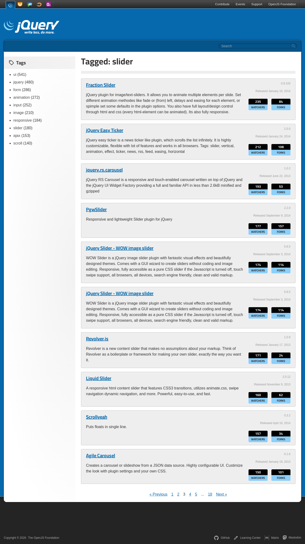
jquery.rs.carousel (104, 169)
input (17, 105)
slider (17, 128)
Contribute (222, 4)
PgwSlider (96, 209)
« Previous (158, 494)
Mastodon (292, 537)
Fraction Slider (100, 85)
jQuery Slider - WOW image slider (119, 248)
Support (256, 4)
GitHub (221, 537)
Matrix (271, 537)
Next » (221, 494)
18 (210, 494)
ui (14, 75)
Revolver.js (97, 338)
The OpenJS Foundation (43, 537)
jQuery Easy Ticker (104, 130)
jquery (18, 82)
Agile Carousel (100, 455)
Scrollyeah (96, 417)
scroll (17, 143)
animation (21, 97)
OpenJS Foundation (282, 4)
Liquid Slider (98, 378)
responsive (22, 120)
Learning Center (247, 537)
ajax (16, 136)
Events (240, 4)
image (18, 113)
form (17, 90)
